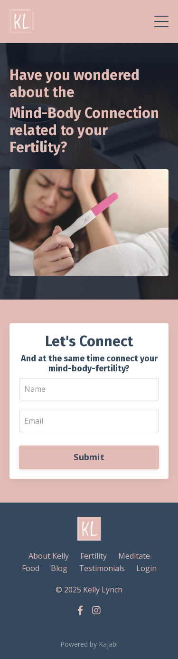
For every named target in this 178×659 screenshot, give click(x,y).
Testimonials (102, 568)
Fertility (93, 556)
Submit (89, 457)
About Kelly (48, 556)
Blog (59, 568)
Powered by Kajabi (89, 644)
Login (146, 568)
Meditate (134, 556)
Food (30, 568)
